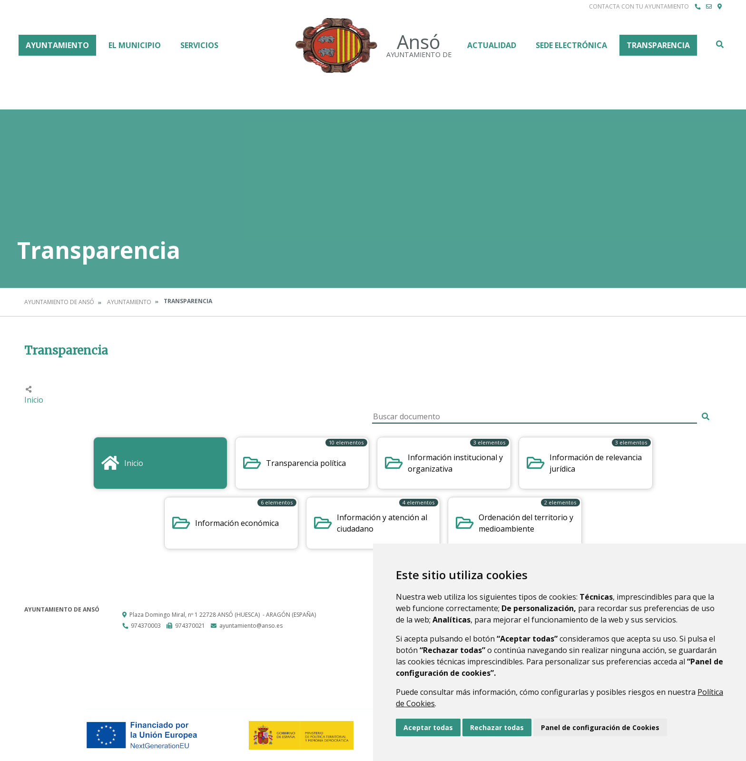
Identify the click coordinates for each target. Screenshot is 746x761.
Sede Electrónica (571, 45)
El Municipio (134, 45)
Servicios (199, 45)
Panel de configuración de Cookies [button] (600, 727)
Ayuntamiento (57, 45)
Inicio (33, 400)
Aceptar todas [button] (428, 727)
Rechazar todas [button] (497, 727)
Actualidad (491, 45)
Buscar (719, 44)
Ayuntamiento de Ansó (59, 302)
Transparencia (658, 45)
